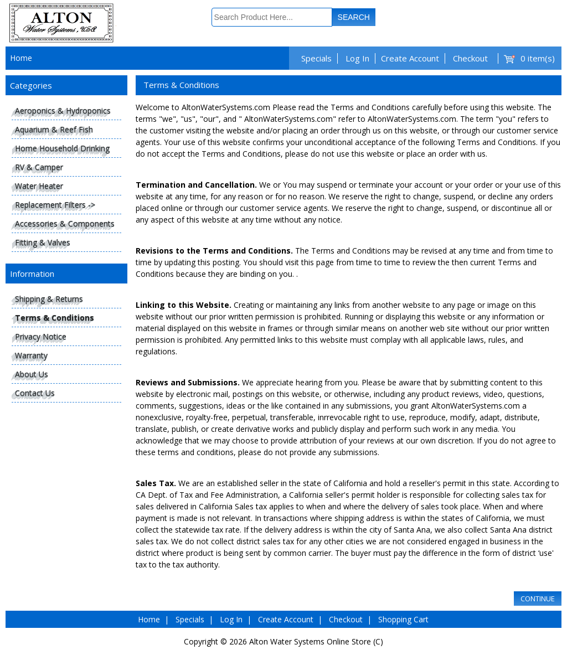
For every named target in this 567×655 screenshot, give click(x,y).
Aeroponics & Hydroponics (63, 110)
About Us (31, 374)
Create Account (410, 58)
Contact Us (35, 393)
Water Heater (39, 185)
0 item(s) (537, 58)
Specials (316, 58)
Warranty (31, 355)
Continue (537, 599)
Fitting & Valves (42, 242)
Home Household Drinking (62, 148)
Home (21, 58)
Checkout (470, 58)
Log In (357, 58)
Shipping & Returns (49, 298)
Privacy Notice (40, 336)
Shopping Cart (403, 619)
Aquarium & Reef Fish (54, 129)
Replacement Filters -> (55, 204)
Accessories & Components (65, 223)
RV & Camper (39, 167)
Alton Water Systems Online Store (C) (316, 641)
